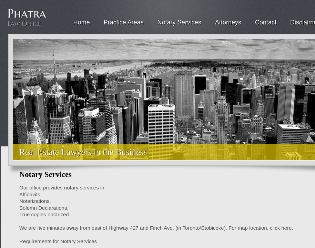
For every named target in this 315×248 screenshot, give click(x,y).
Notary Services (179, 22)
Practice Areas (124, 22)
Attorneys (228, 22)
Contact (265, 22)
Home (81, 22)
